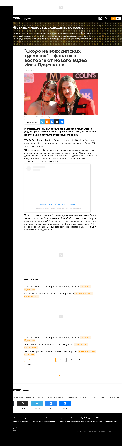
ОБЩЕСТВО (72, 397)
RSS (97, 418)
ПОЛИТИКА (47, 397)
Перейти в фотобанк (54, 117)
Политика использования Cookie (44, 421)
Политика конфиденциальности (15, 421)
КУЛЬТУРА (83, 397)
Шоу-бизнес (71, 360)
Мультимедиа (115, 397)
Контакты (17, 418)
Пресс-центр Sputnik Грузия (81, 418)
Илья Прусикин (84, 360)
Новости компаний (109, 418)
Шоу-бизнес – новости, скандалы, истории (40, 360)
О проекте (7, 418)
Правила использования (33, 418)
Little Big (28, 364)
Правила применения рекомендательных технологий (81, 421)
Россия (103, 397)
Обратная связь (111, 421)
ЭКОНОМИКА (59, 397)
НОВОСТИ (61, 360)
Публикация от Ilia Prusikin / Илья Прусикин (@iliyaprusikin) (57, 208)
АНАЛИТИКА (18, 397)
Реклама (49, 418)
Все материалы (33, 397)
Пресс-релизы (61, 418)
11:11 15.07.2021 (30, 70)
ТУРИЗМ (93, 397)
